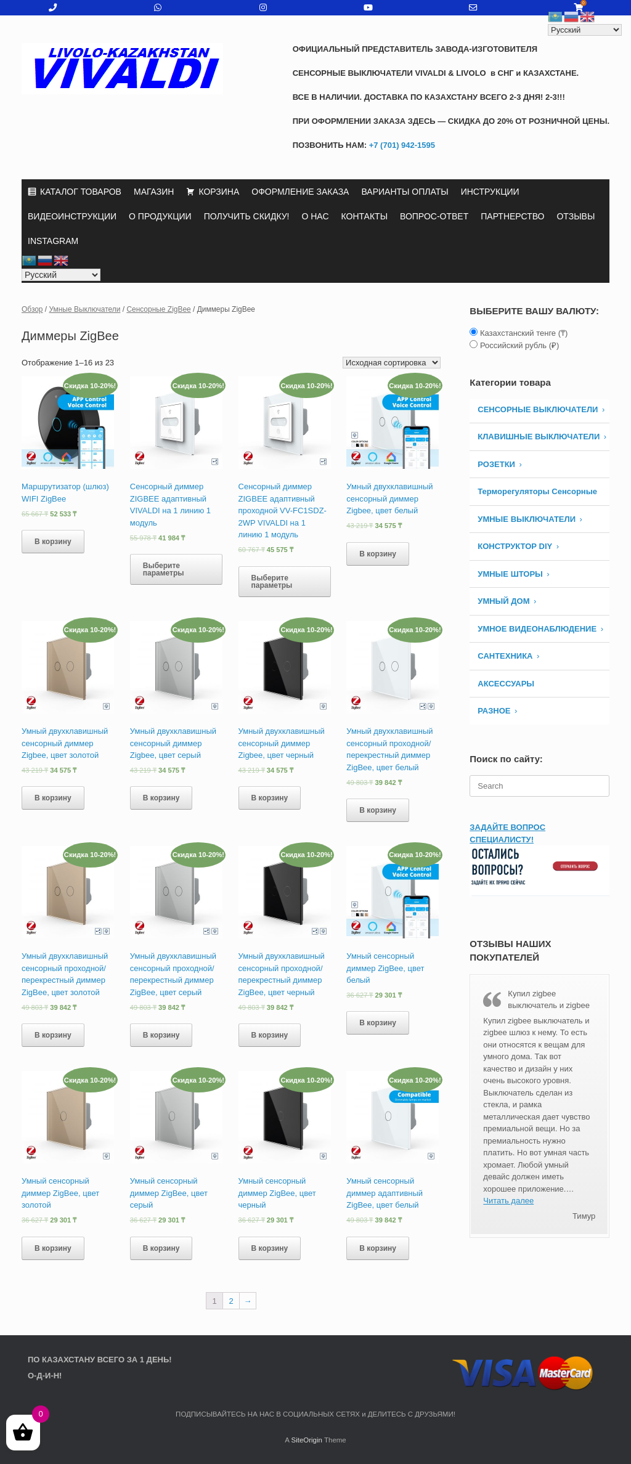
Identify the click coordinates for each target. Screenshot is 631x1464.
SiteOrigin (306, 1440)
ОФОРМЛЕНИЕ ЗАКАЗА (300, 192)
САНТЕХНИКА (505, 656)
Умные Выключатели (85, 309)
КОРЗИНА (218, 192)
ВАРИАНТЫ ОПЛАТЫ (404, 192)
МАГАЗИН (154, 192)
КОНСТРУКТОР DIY (515, 546)
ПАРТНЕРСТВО (512, 216)
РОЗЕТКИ (496, 464)
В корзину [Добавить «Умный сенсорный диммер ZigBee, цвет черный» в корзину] (269, 1248)
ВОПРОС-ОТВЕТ (434, 216)
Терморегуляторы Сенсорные (537, 491)
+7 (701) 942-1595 (401, 145)
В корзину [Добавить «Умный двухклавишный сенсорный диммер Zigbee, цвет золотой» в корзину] (53, 798)
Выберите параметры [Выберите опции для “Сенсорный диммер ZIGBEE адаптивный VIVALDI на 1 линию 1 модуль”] (163, 569)
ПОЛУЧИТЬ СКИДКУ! (247, 216)
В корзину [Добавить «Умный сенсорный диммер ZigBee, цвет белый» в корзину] (377, 1023)
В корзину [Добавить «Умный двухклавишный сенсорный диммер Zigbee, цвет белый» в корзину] (377, 554)
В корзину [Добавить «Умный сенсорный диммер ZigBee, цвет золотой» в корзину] (53, 1248)
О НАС (314, 216)
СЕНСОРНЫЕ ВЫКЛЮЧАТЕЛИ (538, 409)
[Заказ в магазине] (392, 362)
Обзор (32, 309)
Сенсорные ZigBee (158, 309)
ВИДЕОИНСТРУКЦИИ (72, 216)
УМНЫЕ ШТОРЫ (510, 574)
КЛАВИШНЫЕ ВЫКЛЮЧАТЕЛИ (539, 436)
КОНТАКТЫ (364, 216)
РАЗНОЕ (494, 710)
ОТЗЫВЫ (575, 216)
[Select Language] (61, 275)
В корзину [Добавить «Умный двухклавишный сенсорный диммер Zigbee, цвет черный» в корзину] (269, 798)
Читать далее (508, 1200)
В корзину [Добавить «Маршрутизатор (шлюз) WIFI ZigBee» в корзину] (53, 541)
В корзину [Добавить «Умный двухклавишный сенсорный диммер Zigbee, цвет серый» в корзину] (161, 798)
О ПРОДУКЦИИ (160, 216)
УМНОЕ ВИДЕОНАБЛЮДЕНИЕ (537, 628)
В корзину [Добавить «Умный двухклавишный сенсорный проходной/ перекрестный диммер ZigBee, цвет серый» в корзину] (161, 1035)
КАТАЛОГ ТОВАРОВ (80, 192)
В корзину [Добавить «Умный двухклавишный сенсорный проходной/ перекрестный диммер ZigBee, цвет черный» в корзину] (269, 1035)
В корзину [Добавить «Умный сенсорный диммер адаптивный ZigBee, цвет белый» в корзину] (377, 1248)
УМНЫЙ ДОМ (503, 601)
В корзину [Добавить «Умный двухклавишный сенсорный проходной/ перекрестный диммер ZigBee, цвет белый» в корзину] (377, 810)
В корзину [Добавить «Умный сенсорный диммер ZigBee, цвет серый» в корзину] (161, 1248)
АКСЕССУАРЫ (506, 683)
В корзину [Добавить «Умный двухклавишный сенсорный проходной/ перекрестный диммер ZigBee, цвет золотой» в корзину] (53, 1035)
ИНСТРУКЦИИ (490, 192)
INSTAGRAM (53, 241)
